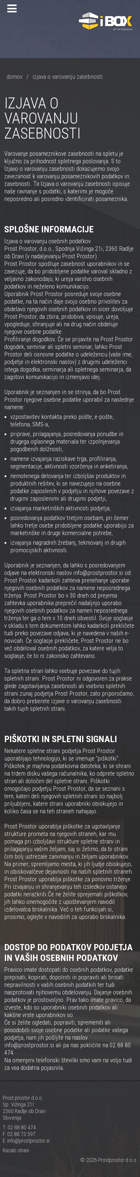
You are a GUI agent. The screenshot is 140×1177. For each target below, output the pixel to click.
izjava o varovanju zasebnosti (67, 76)
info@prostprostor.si (28, 1140)
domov (14, 76)
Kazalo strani (16, 1150)
